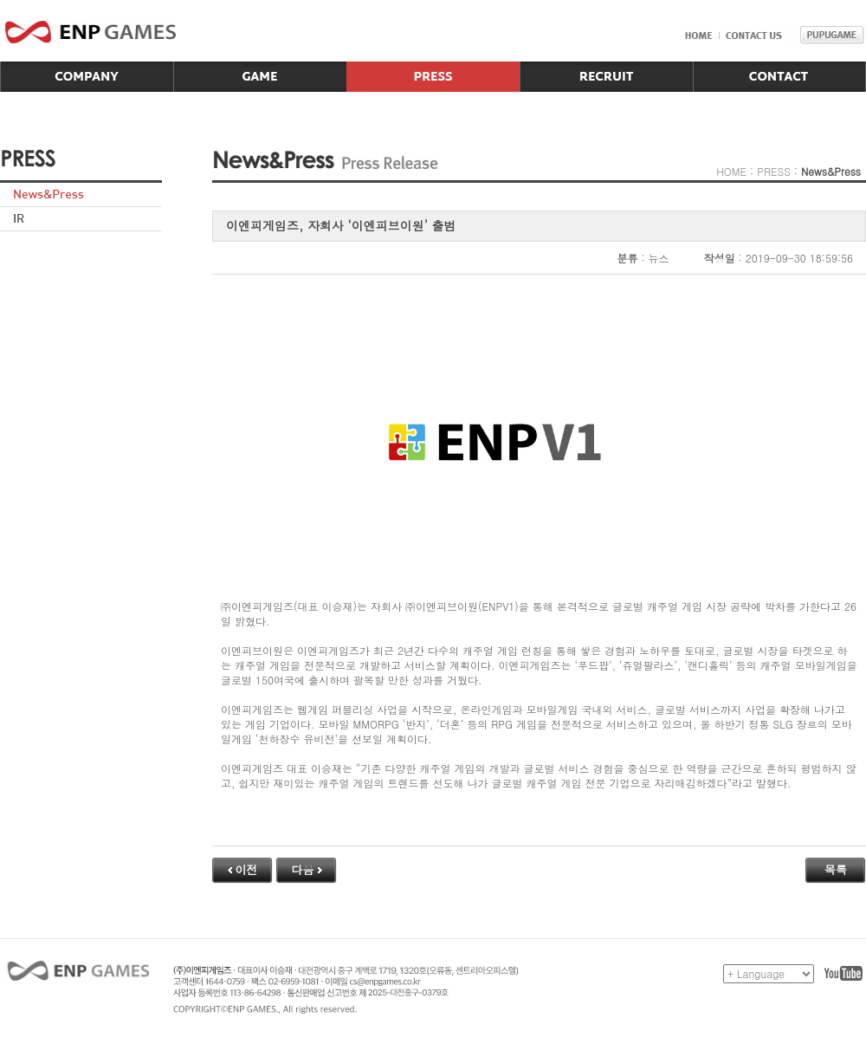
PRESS (774, 171)
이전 (243, 869)
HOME (731, 171)
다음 (307, 869)
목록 (835, 869)
